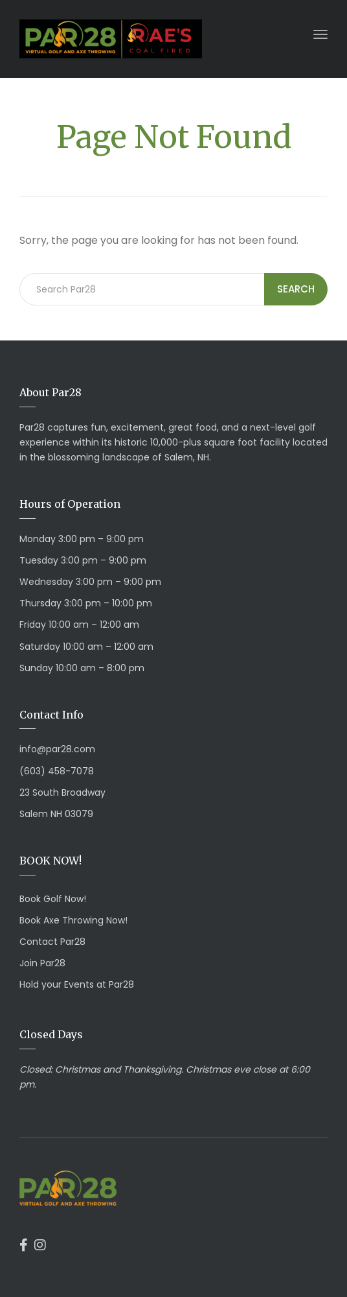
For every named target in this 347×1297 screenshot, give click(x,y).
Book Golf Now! (52, 898)
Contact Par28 (52, 941)
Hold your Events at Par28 (76, 984)
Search (296, 289)
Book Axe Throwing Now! (73, 920)
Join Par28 (42, 963)
